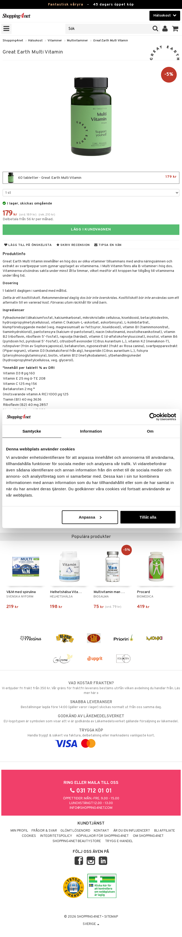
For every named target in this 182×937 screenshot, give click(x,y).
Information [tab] (91, 431)
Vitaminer (55, 41)
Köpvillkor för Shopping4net (102, 836)
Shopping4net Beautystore (77, 841)
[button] (175, 29)
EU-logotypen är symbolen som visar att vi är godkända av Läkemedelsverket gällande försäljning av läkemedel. (91, 719)
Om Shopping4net (148, 836)
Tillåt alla (147, 517)
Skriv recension (73, 245)
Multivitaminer (77, 41)
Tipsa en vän (108, 245)
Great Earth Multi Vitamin (110, 41)
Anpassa (90, 517)
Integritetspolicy (56, 836)
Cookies (29, 836)
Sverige (91, 924)
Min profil (19, 831)
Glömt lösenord (75, 831)
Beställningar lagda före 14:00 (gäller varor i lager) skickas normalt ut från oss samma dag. (91, 704)
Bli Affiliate (164, 831)
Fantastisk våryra (65, 4)
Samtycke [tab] (31, 431)
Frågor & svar (44, 831)
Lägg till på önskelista (28, 245)
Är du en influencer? (131, 831)
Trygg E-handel (119, 841)
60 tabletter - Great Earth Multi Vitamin (91, 178)
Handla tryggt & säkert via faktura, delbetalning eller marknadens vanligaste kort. (91, 737)
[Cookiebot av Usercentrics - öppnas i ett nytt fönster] (153, 417)
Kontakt (101, 831)
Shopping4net (13, 41)
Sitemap (111, 917)
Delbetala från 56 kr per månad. (28, 219)
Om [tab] (150, 431)
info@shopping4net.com (91, 808)
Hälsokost (35, 41)
